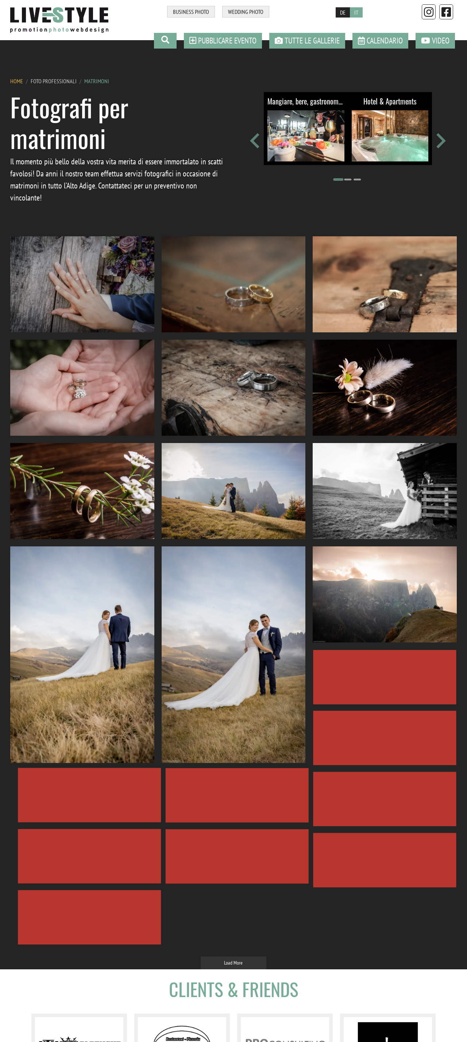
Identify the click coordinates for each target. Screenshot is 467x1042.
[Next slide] (440, 141)
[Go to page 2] (348, 179)
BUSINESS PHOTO (191, 11)
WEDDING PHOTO (245, 11)
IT (356, 12)
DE (343, 12)
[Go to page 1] (338, 179)
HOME (16, 81)
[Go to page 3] (357, 179)
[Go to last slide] (256, 141)
